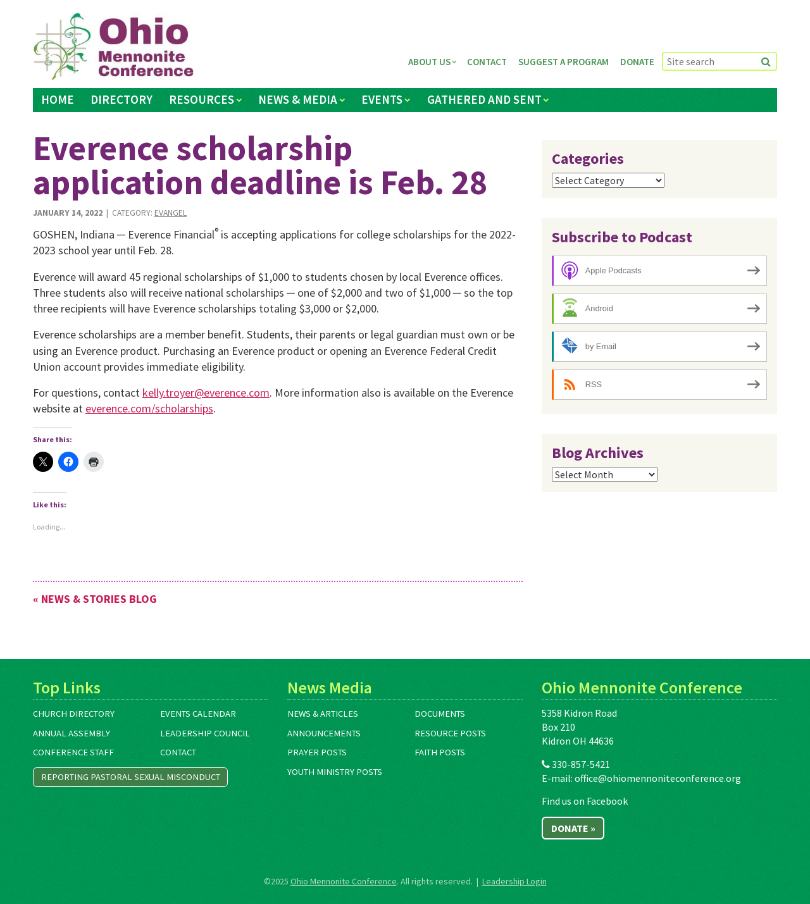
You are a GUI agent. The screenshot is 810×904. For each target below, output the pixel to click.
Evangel (170, 212)
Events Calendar (198, 713)
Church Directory (74, 713)
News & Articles (322, 713)
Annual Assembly (71, 733)
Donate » (573, 828)
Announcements (324, 733)
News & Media (297, 99)
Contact (487, 62)
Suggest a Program (563, 62)
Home (57, 99)
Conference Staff (73, 752)
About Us (429, 62)
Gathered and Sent (484, 99)
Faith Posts (439, 752)
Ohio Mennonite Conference (343, 881)
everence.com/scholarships (149, 408)
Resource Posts (450, 733)
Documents (439, 713)
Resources (201, 99)
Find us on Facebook (585, 801)
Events (381, 99)
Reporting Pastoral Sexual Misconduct (130, 777)
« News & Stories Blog (95, 598)
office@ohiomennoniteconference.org (658, 778)
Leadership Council (205, 733)
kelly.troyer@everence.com (206, 392)
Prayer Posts (317, 752)
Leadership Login (514, 881)
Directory (121, 99)
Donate (637, 62)
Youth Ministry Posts (334, 771)
